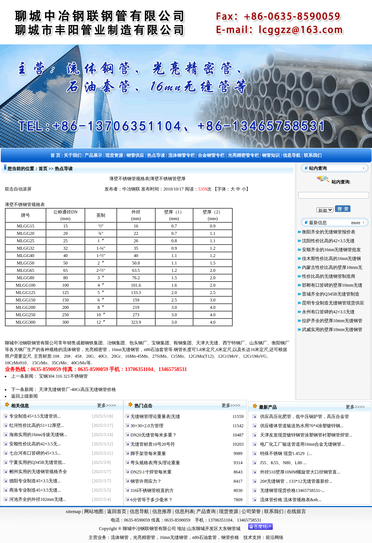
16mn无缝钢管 (125, 349)
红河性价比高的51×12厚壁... (36, 425)
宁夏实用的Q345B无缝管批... (37, 462)
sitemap (73, 511)
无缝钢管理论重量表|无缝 (154, 416)
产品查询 (206, 511)
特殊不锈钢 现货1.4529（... (286, 453)
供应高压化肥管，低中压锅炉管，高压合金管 (304, 416)
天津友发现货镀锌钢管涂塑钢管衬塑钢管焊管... (306, 435)
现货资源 (229, 511)
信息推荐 (161, 511)
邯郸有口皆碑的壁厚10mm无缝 (332, 285)
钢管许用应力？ (145, 481)
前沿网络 (274, 537)
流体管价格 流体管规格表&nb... (290, 499)
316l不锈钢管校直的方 (151, 490)
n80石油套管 (156, 349)
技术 (247, 537)
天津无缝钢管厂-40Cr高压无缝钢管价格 (77, 389)
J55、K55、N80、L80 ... (283, 462)
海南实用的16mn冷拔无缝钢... (38, 434)
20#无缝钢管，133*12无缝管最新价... (296, 481)
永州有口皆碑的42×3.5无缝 (328, 311)
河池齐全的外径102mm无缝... (37, 499)
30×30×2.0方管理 (146, 425)
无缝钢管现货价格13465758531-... (292, 490)
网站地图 (93, 511)
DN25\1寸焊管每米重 (150, 472)
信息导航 (139, 511)
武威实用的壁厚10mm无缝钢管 (332, 329)
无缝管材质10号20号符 (152, 444)
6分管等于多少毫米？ (151, 499)
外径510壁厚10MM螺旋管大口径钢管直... (300, 472)
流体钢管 (71, 349)
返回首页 (116, 511)
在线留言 (296, 511)
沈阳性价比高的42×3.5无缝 (328, 240)
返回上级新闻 (24, 396)
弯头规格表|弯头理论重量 (154, 462)
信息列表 (184, 511)
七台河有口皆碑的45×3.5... (35, 453)
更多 (101, 405)
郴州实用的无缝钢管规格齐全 (38, 471)
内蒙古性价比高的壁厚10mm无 (332, 267)
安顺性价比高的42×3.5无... (35, 443)
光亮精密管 (96, 349)
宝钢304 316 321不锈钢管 (63, 376)
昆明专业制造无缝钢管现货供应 (333, 303)
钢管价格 (230, 537)
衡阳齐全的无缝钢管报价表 (328, 232)
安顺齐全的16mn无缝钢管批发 (331, 249)
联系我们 (274, 511)
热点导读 (64, 168)
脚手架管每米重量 (147, 453)
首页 (43, 168)
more (356, 222)
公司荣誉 (252, 511)
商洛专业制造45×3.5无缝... (35, 490)
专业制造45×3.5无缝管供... (35, 416)
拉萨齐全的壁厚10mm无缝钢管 (332, 320)
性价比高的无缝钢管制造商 (328, 276)
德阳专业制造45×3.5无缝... (35, 480)
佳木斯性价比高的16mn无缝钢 (331, 258)
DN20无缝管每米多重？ (153, 435)
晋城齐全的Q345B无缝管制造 (330, 294)
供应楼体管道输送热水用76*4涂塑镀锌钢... (301, 425)
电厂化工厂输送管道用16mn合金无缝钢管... (302, 444)
